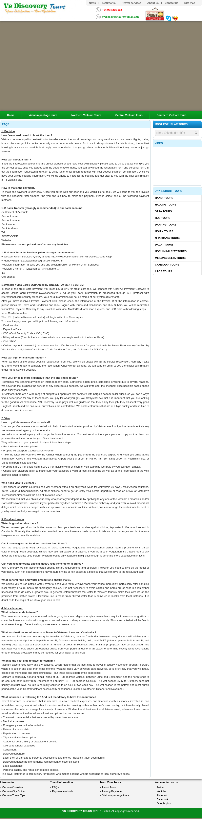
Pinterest (162, 795)
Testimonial (109, 2)
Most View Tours (110, 782)
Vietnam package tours (42, 115)
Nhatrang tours (167, 237)
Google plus (164, 803)
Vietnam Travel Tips (13, 795)
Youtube (161, 791)
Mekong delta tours (170, 257)
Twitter (160, 787)
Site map (189, 2)
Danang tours (165, 224)
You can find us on (166, 782)
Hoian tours (164, 231)
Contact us (171, 2)
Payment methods (62, 791)
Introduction (7, 782)
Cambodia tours (167, 264)
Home (10, 115)
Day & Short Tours (168, 190)
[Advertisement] (177, 301)
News (92, 2)
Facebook (162, 799)
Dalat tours (164, 244)
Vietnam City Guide (13, 791)
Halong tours (165, 204)
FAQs (55, 787)
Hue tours (162, 217)
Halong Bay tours (112, 791)
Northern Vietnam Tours (86, 115)
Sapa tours (163, 211)
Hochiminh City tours (171, 251)
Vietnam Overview (12, 787)
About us (153, 2)
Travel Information (61, 782)
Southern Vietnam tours (171, 115)
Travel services (131, 2)
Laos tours (163, 271)
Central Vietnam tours (129, 115)
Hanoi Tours (164, 197)
